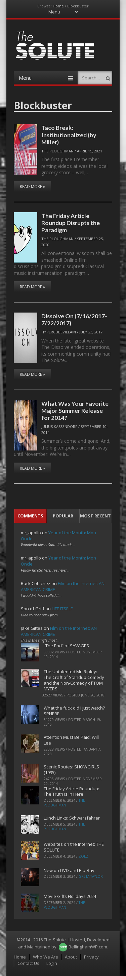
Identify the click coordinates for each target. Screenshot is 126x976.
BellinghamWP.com (88, 947)
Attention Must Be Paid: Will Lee (71, 740)
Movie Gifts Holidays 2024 (70, 896)
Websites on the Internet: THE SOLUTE (74, 847)
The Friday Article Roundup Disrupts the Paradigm (70, 223)
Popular (63, 516)
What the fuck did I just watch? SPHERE (74, 711)
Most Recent (95, 516)
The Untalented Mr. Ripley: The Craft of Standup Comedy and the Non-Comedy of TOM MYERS (74, 680)
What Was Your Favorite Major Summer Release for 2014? (75, 411)
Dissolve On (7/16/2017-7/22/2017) (74, 319)
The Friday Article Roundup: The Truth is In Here (71, 791)
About (71, 957)
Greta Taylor (91, 876)
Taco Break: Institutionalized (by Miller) (68, 135)
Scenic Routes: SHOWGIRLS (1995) (71, 769)
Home (58, 5)
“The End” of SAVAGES (66, 646)
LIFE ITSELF (62, 609)
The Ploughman (57, 150)
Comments (30, 516)
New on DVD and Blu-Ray (69, 870)
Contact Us (28, 963)
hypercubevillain (58, 331)
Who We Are (45, 957)
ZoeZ (83, 856)
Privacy (91, 957)
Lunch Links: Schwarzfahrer (72, 818)
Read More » (32, 186)
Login (51, 963)
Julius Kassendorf (59, 426)
